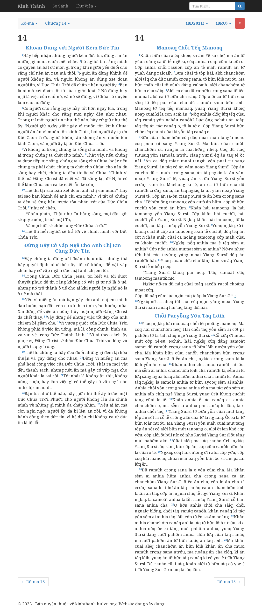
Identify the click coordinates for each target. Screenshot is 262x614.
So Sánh (60, 6)
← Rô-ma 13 (33, 581)
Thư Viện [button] (86, 6)
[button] (29, 23)
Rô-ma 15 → (229, 581)
